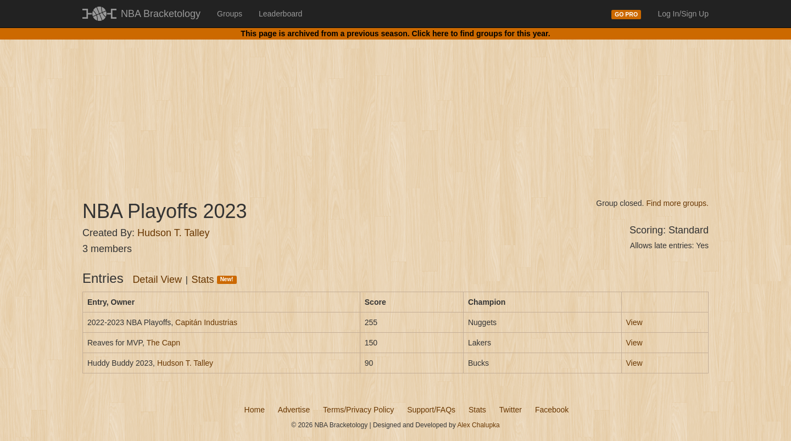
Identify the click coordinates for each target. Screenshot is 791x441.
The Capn (163, 342)
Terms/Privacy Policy (358, 409)
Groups (229, 13)
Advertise (294, 409)
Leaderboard (280, 13)
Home (254, 409)
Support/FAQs (431, 409)
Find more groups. (677, 203)
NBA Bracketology (160, 13)
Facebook (552, 409)
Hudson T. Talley (173, 232)
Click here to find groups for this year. (481, 33)
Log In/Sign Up (683, 13)
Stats (214, 279)
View (634, 322)
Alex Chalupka (478, 425)
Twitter (510, 409)
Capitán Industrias (206, 322)
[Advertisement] (395, 110)
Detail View (157, 279)
